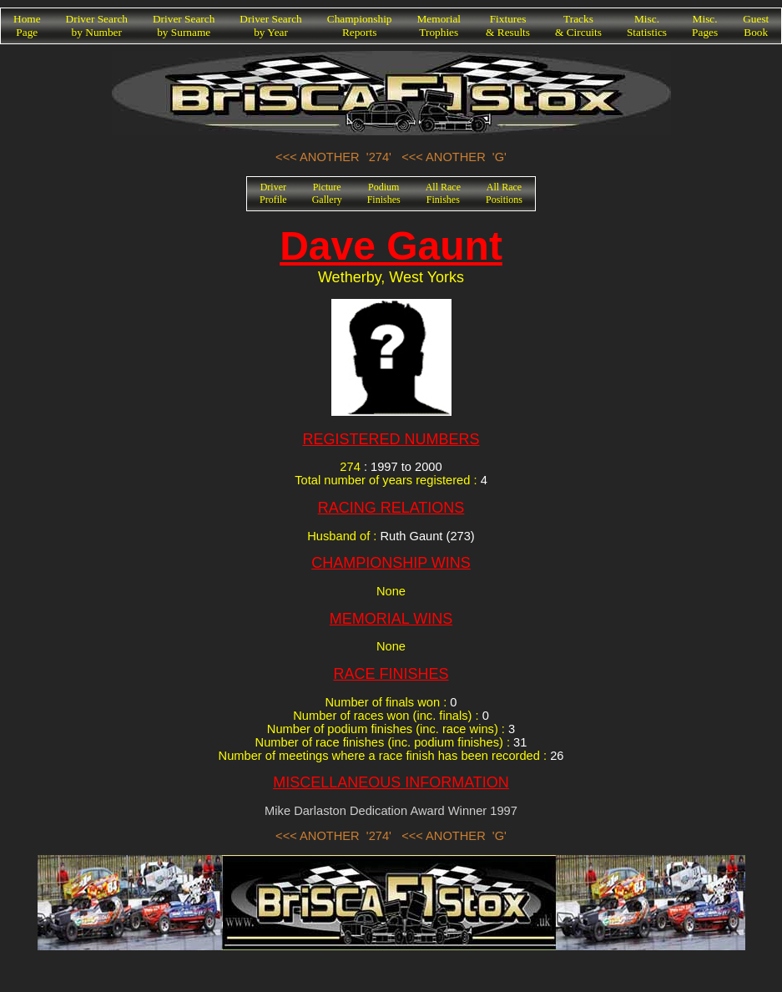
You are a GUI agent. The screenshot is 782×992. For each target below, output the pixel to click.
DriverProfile (273, 193)
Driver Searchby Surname (183, 25)
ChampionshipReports (359, 25)
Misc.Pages (705, 25)
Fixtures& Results (508, 25)
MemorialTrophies (439, 25)
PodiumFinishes (384, 193)
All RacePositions (504, 193)
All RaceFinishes (443, 193)
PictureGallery (327, 193)
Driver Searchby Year (270, 25)
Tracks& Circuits (578, 25)
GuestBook (756, 25)
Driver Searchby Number (97, 25)
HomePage (27, 25)
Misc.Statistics (647, 25)
